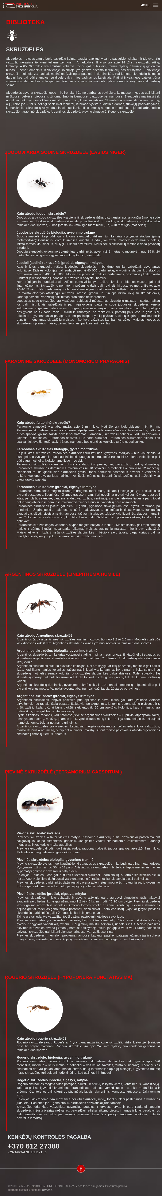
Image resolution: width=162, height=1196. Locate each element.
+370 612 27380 (34, 1146)
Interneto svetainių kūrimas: (30, 1189)
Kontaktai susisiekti (25, 1152)
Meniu (150, 5)
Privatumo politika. (116, 1186)
